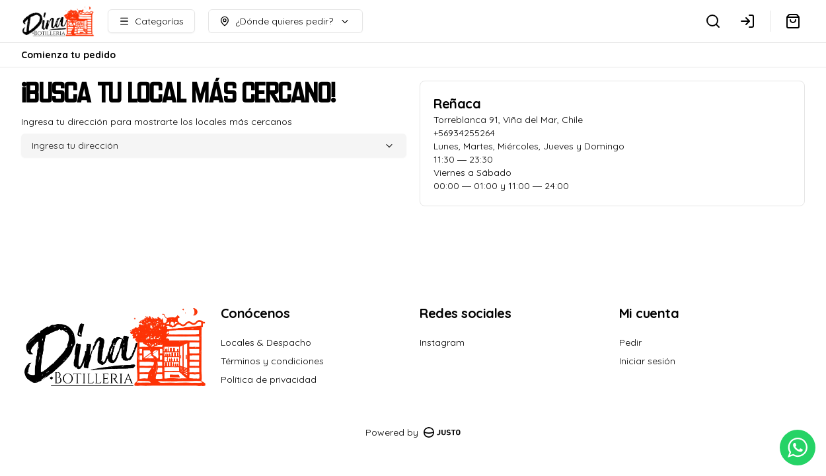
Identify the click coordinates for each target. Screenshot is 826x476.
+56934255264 (464, 133)
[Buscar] (713, 21)
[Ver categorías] (151, 21)
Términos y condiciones (272, 361)
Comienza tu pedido (68, 55)
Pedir (630, 342)
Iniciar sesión (647, 361)
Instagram (442, 342)
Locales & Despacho (266, 342)
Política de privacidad (269, 379)
